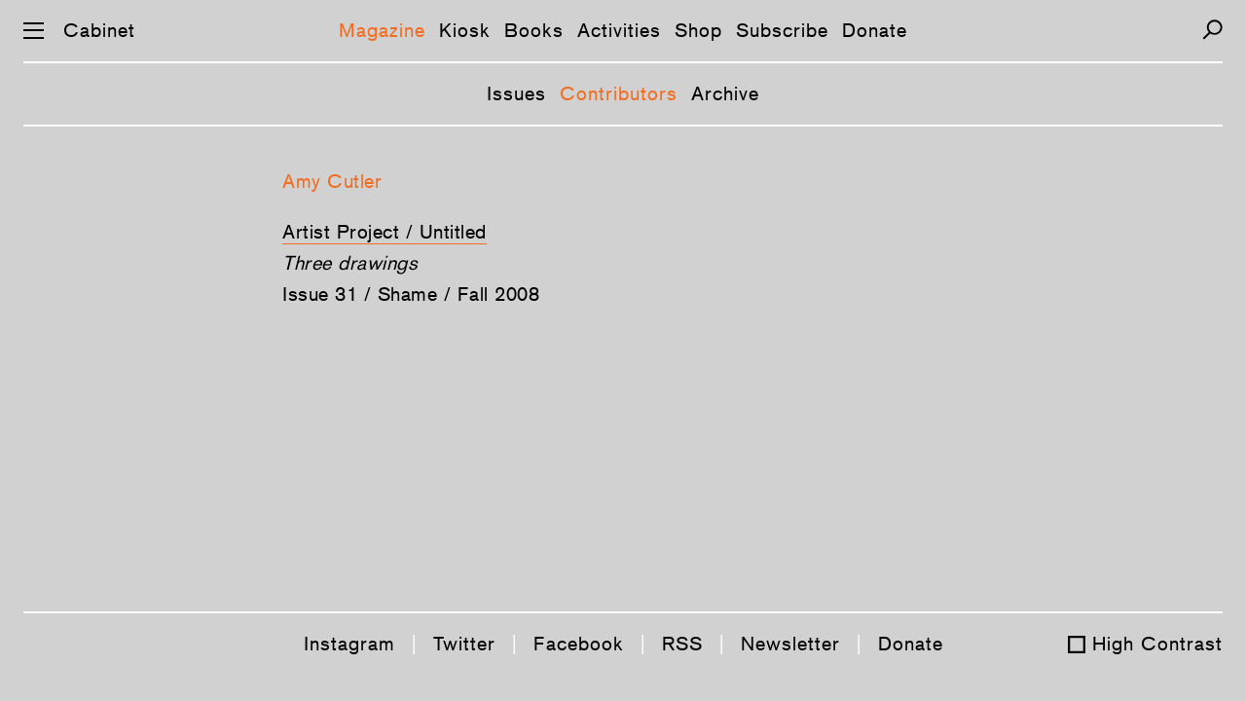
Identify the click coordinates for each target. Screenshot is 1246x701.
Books (534, 30)
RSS (682, 643)
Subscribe (782, 30)
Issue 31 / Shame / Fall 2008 (410, 294)
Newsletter (790, 643)
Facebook (578, 643)
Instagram (349, 643)
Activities (619, 30)
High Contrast (1157, 643)
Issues (516, 93)
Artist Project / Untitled (384, 231)
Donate (874, 30)
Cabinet (99, 30)
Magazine (382, 30)
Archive (725, 93)
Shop (698, 30)
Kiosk (465, 30)
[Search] (1212, 29)
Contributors (619, 93)
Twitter (464, 643)
